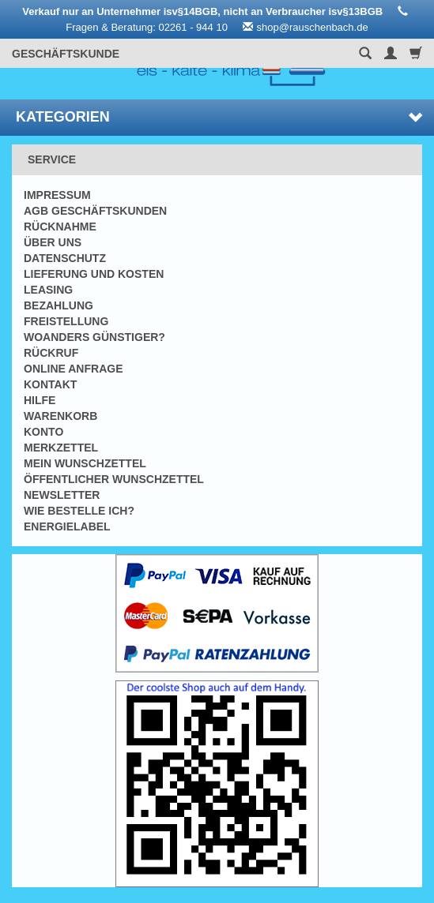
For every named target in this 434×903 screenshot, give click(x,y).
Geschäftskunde (65, 53)
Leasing (48, 289)
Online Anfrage (73, 368)
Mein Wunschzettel (85, 463)
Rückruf (51, 353)
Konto (43, 431)
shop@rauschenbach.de (312, 27)
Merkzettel (61, 447)
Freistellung (66, 321)
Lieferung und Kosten (94, 274)
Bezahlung (58, 305)
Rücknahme (60, 226)
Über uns (52, 242)
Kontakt (50, 384)
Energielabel (67, 526)
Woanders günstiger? (94, 337)
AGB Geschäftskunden (95, 210)
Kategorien (219, 117)
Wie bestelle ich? (79, 510)
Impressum (57, 195)
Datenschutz (65, 258)
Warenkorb (60, 416)
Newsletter (62, 495)
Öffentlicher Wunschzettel (114, 479)
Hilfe (39, 400)
